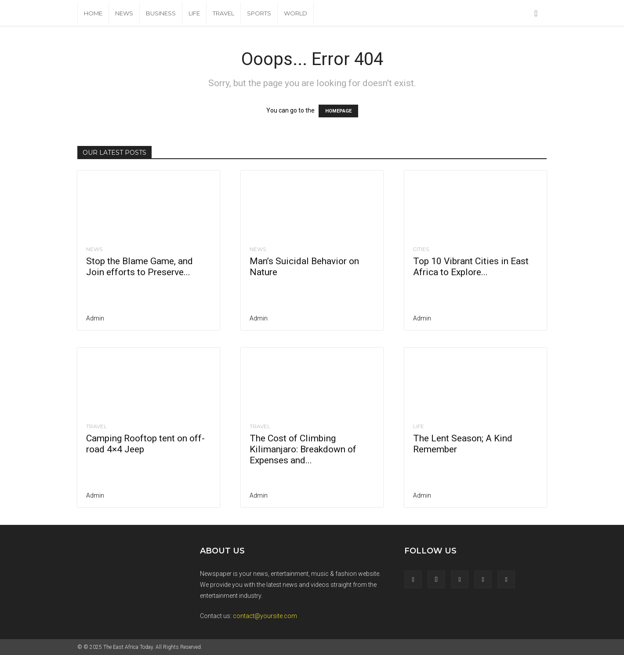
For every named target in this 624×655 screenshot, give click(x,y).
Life (194, 13)
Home (93, 13)
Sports (259, 13)
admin (95, 318)
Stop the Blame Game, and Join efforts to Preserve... (139, 266)
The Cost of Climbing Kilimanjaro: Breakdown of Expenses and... (303, 449)
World (295, 13)
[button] (536, 14)
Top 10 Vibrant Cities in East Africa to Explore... (471, 266)
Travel (223, 13)
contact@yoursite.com (265, 615)
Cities (421, 249)
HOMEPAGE (338, 111)
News (124, 13)
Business (161, 13)
